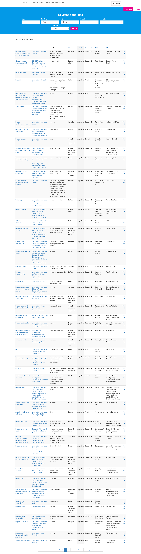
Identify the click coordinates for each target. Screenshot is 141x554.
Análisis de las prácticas (22, 540)
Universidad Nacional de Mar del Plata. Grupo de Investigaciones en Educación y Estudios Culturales (39, 361)
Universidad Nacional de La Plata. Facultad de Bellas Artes (39, 351)
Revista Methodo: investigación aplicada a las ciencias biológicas (22, 53)
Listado (129, 9)
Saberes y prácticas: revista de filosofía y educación (21, 160)
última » (99, 550)
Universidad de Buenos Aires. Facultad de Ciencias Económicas (39, 308)
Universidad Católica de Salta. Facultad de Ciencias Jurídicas (39, 223)
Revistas (25, 2)
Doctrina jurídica (20, 506)
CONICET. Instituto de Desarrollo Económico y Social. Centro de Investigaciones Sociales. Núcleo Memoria (39, 65)
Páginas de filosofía (21, 521)
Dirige (97, 48)
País (62, 19)
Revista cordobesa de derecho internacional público (22, 289)
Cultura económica (21, 340)
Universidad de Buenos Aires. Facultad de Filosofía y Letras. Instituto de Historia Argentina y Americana (39, 213)
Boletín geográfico (21, 421)
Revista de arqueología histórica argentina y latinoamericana (22, 332)
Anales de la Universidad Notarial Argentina (21, 535)
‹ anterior (50, 550)
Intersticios (18, 80)
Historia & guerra (20, 209)
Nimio (17, 349)
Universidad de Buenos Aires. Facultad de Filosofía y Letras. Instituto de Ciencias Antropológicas (39, 461)
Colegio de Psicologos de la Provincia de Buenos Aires (39, 431)
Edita (107, 48)
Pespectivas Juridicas (39, 506)
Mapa (138, 9)
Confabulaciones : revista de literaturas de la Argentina (22, 491)
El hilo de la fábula (21, 266)
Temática (44, 19)
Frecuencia (54, 25)
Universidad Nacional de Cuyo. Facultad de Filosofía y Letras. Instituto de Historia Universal (39, 450)
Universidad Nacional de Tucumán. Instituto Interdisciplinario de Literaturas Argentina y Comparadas (39, 493)
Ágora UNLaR (19, 107)
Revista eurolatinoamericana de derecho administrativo (22, 124)
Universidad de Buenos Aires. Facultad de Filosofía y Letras (39, 471)
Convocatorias (37, 2)
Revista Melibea (20, 387)
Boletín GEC (19, 478)
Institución (103, 19)
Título (23, 19)
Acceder (116, 3)
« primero (42, 550)
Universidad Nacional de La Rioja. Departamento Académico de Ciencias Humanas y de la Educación (39, 110)
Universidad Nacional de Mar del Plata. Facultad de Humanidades (40, 325)
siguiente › (91, 550)
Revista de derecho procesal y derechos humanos (21, 182)
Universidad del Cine (38, 281)
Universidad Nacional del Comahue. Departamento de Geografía (40, 423)
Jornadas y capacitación (55, 2)
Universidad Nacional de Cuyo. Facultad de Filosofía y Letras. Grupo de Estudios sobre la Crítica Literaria (39, 482)
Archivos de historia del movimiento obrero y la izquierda (22, 150)
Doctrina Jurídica (20, 72)
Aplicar (74, 28)
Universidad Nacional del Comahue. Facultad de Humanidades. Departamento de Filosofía (39, 525)
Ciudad (82, 19)
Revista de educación (22, 323)
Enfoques (18, 368)
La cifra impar (19, 281)
